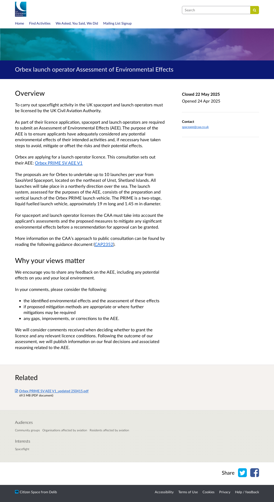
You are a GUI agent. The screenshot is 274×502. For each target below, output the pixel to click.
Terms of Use (188, 492)
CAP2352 (104, 244)
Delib (53, 492)
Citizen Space (30, 492)
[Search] (254, 10)
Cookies (208, 492)
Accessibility (164, 492)
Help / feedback (247, 492)
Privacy (224, 492)
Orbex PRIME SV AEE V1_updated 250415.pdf (52, 391)
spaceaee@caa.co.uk (195, 127)
